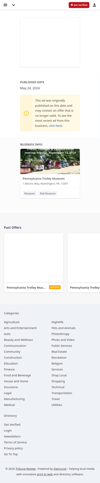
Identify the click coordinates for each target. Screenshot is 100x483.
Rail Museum (48, 193)
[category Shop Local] (59, 375)
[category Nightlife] (57, 322)
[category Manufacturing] (14, 399)
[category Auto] (7, 334)
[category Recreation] (58, 357)
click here (55, 126)
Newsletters (12, 436)
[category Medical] (9, 405)
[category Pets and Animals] (63, 328)
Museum (29, 193)
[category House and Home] (16, 381)
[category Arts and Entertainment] (20, 328)
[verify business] (79, 5)
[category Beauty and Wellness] (18, 340)
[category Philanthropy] (60, 334)
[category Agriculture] (11, 322)
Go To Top (11, 454)
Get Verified (12, 424)
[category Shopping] (58, 381)
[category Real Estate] (59, 351)
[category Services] (57, 369)
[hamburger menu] (5, 4)
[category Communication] (15, 346)
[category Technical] (57, 387)
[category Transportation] (61, 393)
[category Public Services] (61, 346)
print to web (45, 474)
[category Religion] (57, 363)
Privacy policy (13, 448)
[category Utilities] (56, 405)
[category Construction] (13, 357)
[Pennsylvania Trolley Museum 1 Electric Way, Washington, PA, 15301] (50, 167)
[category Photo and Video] (62, 340)
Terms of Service (15, 442)
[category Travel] (55, 399)
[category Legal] (7, 393)
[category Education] (11, 363)
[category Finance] (9, 369)
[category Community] (12, 351)
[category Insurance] (11, 387)
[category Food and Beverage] (17, 375)
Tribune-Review (26, 469)
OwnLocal (59, 469)
